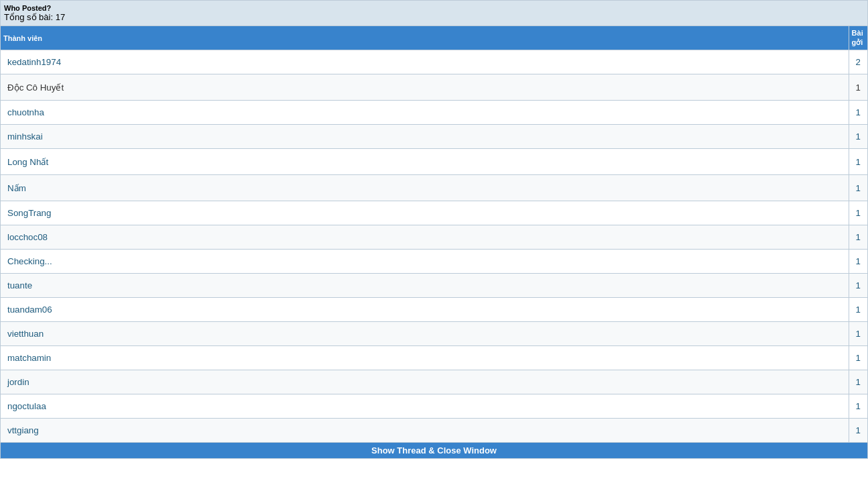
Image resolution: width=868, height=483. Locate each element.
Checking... (29, 261)
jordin (18, 382)
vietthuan (25, 334)
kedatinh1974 (34, 62)
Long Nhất (27, 162)
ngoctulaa (26, 406)
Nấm (16, 188)
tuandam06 (29, 310)
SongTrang (29, 213)
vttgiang (23, 430)
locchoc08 (27, 237)
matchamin (29, 358)
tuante (19, 285)
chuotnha (25, 112)
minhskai (25, 136)
